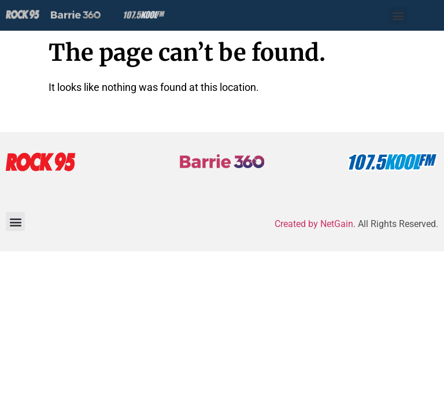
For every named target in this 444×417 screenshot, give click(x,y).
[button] (398, 15)
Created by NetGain (314, 223)
